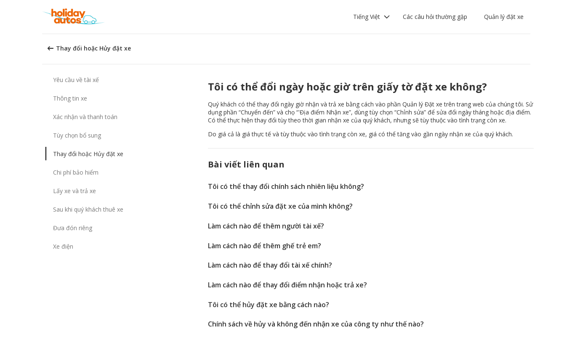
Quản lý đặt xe (504, 17)
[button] (371, 16)
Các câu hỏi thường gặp (435, 17)
